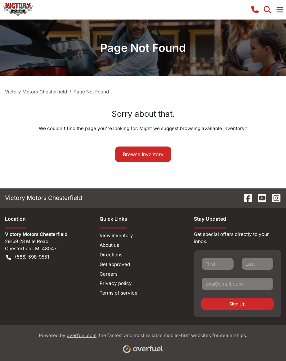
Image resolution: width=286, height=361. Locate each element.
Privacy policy (116, 283)
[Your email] (237, 284)
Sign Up (237, 303)
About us (109, 245)
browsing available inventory (212, 128)
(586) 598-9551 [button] (27, 257)
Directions (111, 255)
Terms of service (118, 293)
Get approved (115, 264)
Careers (109, 274)
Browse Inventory (143, 154)
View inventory (116, 235)
